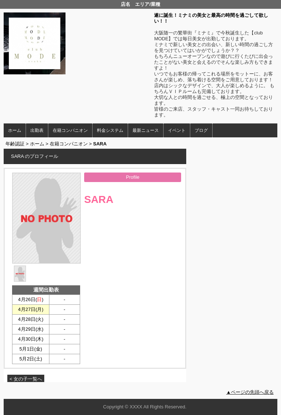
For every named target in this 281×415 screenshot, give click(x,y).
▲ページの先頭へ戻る (250, 392)
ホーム (14, 130)
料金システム (110, 130)
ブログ (201, 130)
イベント (177, 130)
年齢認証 (15, 144)
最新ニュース (145, 130)
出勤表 (37, 130)
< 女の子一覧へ (26, 379)
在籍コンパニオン (70, 130)
